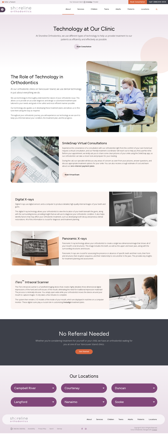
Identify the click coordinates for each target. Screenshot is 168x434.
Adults (130, 420)
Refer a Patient (10, 3)
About (89, 420)
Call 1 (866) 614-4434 (155, 3)
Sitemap (59, 429)
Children (110, 420)
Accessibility (31, 429)
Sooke (119, 403)
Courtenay (72, 389)
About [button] (68, 11)
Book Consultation (130, 3)
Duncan (120, 389)
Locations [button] (145, 11)
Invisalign (67, 302)
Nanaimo (71, 403)
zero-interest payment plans (82, 166)
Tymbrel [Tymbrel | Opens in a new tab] (154, 430)
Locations (153, 420)
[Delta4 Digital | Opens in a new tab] (18, 429)
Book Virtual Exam (72, 175)
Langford (20, 403)
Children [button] (94, 11)
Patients (140, 420)
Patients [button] (131, 11)
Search (51, 429)
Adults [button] (118, 11)
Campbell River (25, 389)
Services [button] (80, 11)
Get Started (84, 352)
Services (99, 420)
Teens (120, 420)
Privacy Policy (42, 429)
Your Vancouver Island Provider (84, 3)
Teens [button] (106, 11)
